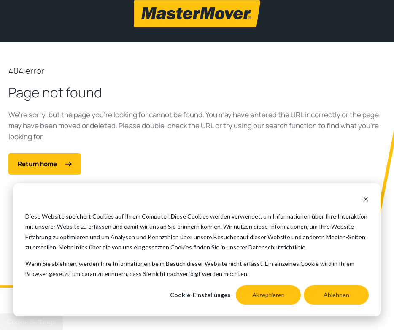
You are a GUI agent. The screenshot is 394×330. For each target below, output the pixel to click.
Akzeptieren (268, 294)
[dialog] (197, 249)
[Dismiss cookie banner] (366, 200)
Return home (45, 164)
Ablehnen (336, 294)
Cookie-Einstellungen (200, 294)
